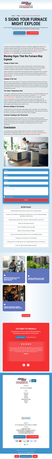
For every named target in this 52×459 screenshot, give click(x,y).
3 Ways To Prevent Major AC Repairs (26, 230)
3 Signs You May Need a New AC (26, 223)
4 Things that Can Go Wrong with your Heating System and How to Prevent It (26, 241)
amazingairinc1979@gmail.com (26, 431)
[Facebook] (25, 444)
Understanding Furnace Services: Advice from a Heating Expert (26, 210)
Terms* (11, 196)
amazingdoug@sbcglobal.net (26, 433)
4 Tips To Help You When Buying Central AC (26, 245)
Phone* (6, 181)
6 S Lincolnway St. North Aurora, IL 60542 (26, 424)
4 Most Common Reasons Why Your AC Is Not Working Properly (26, 234)
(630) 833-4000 (26, 428)
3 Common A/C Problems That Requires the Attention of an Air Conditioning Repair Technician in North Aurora (26, 215)
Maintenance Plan (26, 399)
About (26, 396)
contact (12, 53)
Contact (26, 397)
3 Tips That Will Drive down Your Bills (26, 227)
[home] (26, 4)
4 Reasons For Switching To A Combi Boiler (26, 238)
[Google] (27, 444)
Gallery (26, 394)
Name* (6, 170)
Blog (18, 15)
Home (13, 15)
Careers (26, 401)
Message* (6, 186)
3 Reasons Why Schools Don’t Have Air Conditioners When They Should (26, 219)
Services (26, 393)
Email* (6, 175)
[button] (35, 456)
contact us (38, 95)
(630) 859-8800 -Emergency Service (26, 430)
